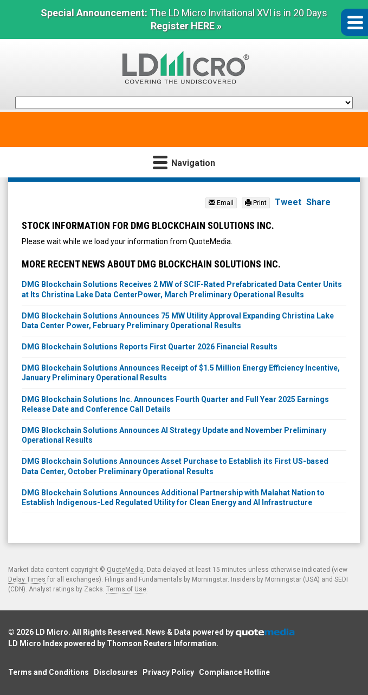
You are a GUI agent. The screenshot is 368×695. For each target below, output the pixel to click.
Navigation (184, 162)
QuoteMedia (125, 569)
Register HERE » (186, 25)
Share (318, 202)
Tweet (288, 202)
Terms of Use (126, 589)
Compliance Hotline (234, 672)
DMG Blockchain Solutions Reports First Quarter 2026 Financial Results (149, 346)
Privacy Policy (168, 672)
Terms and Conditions (48, 672)
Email (221, 203)
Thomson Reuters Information (161, 643)
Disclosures (116, 672)
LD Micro (51, 632)
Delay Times (27, 579)
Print (256, 203)
